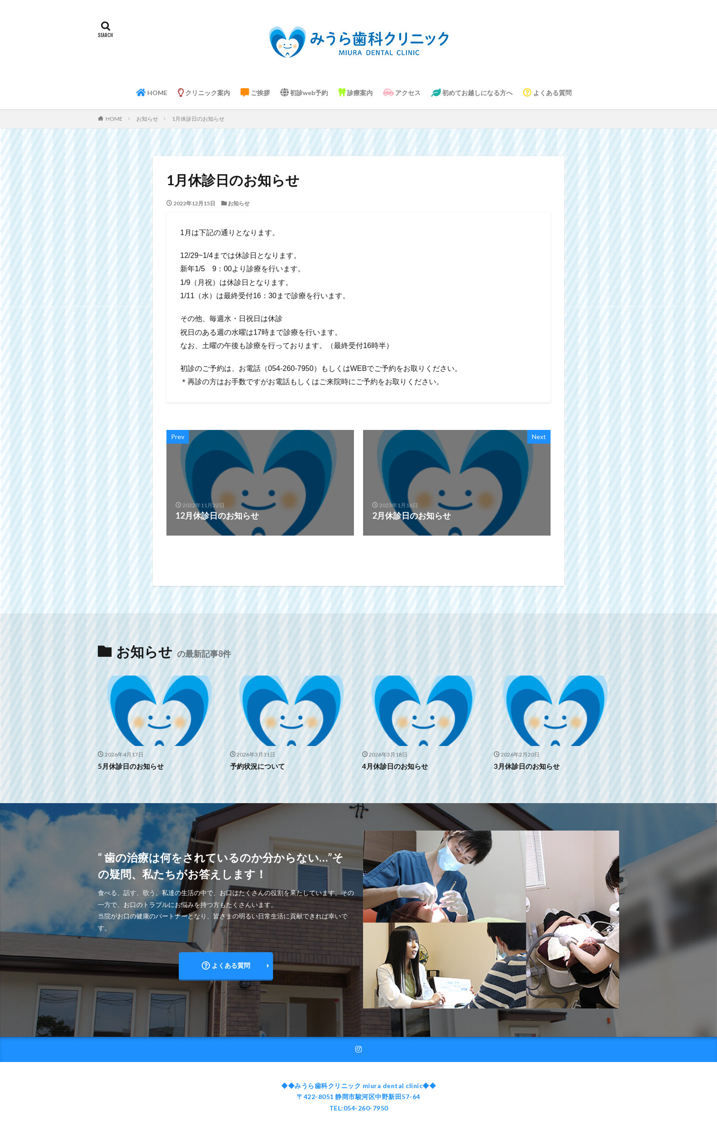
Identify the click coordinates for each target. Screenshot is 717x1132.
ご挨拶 (255, 93)
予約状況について (257, 766)
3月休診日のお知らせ (527, 766)
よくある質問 (547, 93)
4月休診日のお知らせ (395, 766)
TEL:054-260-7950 (358, 1108)
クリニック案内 (204, 93)
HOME (151, 93)
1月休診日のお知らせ (198, 118)
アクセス (402, 93)
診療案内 (355, 93)
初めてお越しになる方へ (472, 93)
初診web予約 (304, 93)
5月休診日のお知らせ (131, 766)
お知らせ (147, 118)
